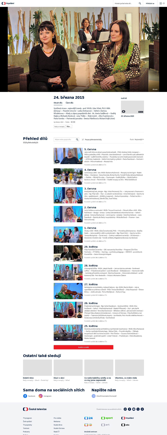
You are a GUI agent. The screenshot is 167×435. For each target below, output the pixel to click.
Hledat (139, 4)
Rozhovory (74, 129)
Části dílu (69, 102)
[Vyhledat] (77, 142)
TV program (27, 420)
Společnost (85, 126)
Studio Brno (58, 427)
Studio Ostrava (59, 431)
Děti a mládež (95, 126)
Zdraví (68, 126)
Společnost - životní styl (61, 129)
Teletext (26, 431)
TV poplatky (27, 427)
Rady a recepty (59, 126)
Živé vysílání (27, 424)
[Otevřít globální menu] (162, 3)
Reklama (57, 424)
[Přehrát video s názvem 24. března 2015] (83, 49)
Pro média (57, 420)
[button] (83, 49)
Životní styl (76, 126)
